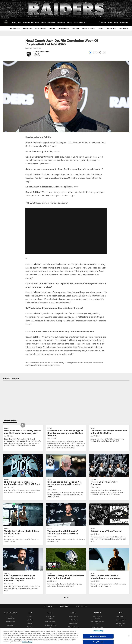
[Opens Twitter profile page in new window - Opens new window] (38, 54)
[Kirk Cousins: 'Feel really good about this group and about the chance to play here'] (23, 610)
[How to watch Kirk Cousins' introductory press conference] (109, 608)
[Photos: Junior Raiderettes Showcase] (109, 515)
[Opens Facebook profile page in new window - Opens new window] (35, 54)
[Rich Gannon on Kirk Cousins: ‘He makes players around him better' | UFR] (66, 516)
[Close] (128, 636)
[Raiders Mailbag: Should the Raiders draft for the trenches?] (66, 608)
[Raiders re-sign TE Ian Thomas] (109, 563)
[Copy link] (103, 52)
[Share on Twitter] (95, 54)
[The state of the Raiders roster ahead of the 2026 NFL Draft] (109, 463)
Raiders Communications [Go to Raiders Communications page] (41, 51)
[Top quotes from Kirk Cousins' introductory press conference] (66, 563)
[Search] (99, 22)
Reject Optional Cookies (98, 636)
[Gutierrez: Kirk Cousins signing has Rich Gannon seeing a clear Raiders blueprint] (66, 466)
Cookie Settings (98, 631)
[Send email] (99, 54)
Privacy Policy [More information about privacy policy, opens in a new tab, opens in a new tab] (27, 642)
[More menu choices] (85, 22)
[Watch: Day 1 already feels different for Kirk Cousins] (23, 563)
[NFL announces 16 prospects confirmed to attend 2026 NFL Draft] (23, 514)
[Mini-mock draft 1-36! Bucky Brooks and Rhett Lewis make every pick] (23, 465)
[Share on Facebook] (90, 54)
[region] (66, 636)
